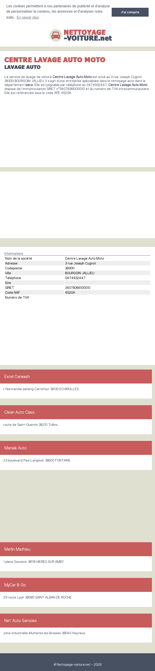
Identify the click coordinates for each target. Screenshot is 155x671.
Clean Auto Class (19, 411)
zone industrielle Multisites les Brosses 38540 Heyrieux (44, 633)
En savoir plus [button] (28, 17)
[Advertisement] (77, 129)
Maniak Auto (15, 447)
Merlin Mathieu (17, 548)
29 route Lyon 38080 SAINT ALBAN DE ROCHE (37, 597)
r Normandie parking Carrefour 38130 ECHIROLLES (41, 389)
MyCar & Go (15, 584)
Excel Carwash (17, 376)
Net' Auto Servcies (20, 620)
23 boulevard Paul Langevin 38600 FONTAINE (37, 460)
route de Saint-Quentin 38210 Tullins (30, 424)
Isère (29, 84)
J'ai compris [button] (130, 12)
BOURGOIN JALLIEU (79, 273)
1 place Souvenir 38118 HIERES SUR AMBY (33, 561)
